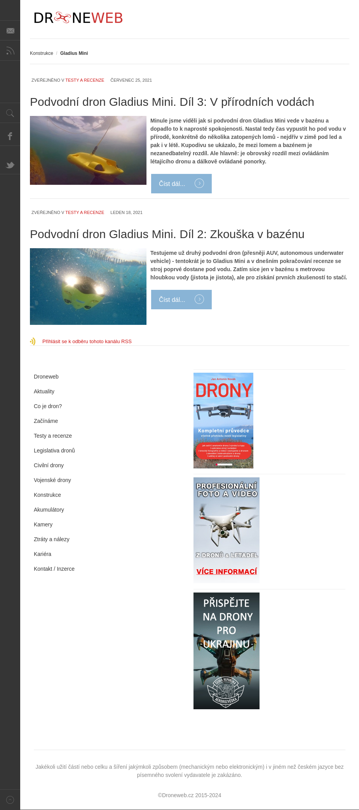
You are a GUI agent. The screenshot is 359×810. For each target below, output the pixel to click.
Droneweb (46, 376)
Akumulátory (49, 510)
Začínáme (46, 421)
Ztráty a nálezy (52, 539)
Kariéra (42, 554)
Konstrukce (41, 53)
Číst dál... (173, 184)
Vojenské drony (52, 480)
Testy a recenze (84, 80)
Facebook (10, 136)
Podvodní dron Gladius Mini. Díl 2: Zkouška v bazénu (167, 234)
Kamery (43, 524)
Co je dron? (48, 406)
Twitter (10, 164)
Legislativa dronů (54, 450)
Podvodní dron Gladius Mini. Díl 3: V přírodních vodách (172, 101)
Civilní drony (49, 465)
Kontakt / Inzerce (54, 569)
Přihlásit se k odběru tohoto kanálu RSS (87, 341)
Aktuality (44, 391)
